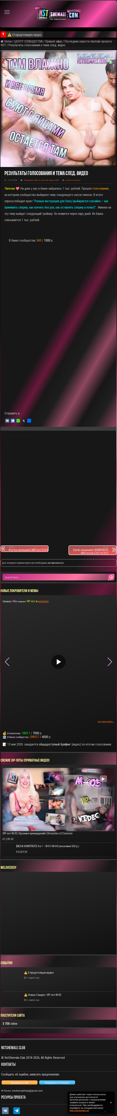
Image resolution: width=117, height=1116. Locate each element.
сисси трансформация (22, 436)
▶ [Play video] (58, 661)
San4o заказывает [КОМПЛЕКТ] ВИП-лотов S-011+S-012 (88, 550)
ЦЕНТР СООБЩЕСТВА (28, 41)
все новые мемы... (106, 721)
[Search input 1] (55, 577)
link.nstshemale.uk (79, 1110)
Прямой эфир (53, 41)
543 (39, 240)
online (10, 1024)
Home (6, 41)
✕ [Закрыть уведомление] (111, 1102)
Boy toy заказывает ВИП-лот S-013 (28, 549)
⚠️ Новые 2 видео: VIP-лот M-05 (42, 994)
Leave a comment (73, 180)
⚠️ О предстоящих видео (24, 34)
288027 (34, 737)
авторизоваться (56, 563)
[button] (109, 662)
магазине (43, 601)
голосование (101, 188)
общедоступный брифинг (55, 744)
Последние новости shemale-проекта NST (41, 180)
